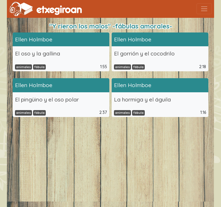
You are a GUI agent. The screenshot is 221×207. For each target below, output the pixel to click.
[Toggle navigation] (204, 8)
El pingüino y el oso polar (47, 99)
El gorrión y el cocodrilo (144, 53)
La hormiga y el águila (142, 99)
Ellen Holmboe (33, 39)
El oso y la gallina (37, 53)
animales (23, 67)
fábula (39, 67)
